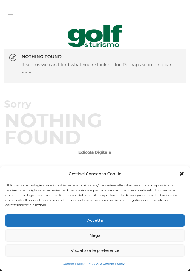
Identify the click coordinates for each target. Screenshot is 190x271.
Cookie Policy (74, 263)
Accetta (95, 220)
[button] (182, 174)
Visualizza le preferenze (95, 250)
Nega (95, 235)
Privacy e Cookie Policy (106, 263)
